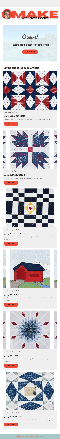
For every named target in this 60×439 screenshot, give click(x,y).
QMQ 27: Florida (12, 416)
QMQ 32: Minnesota (14, 115)
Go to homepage (30, 51)
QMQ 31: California (14, 174)
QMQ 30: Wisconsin (14, 233)
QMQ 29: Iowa (11, 294)
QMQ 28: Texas (12, 355)
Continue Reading (11, 124)
